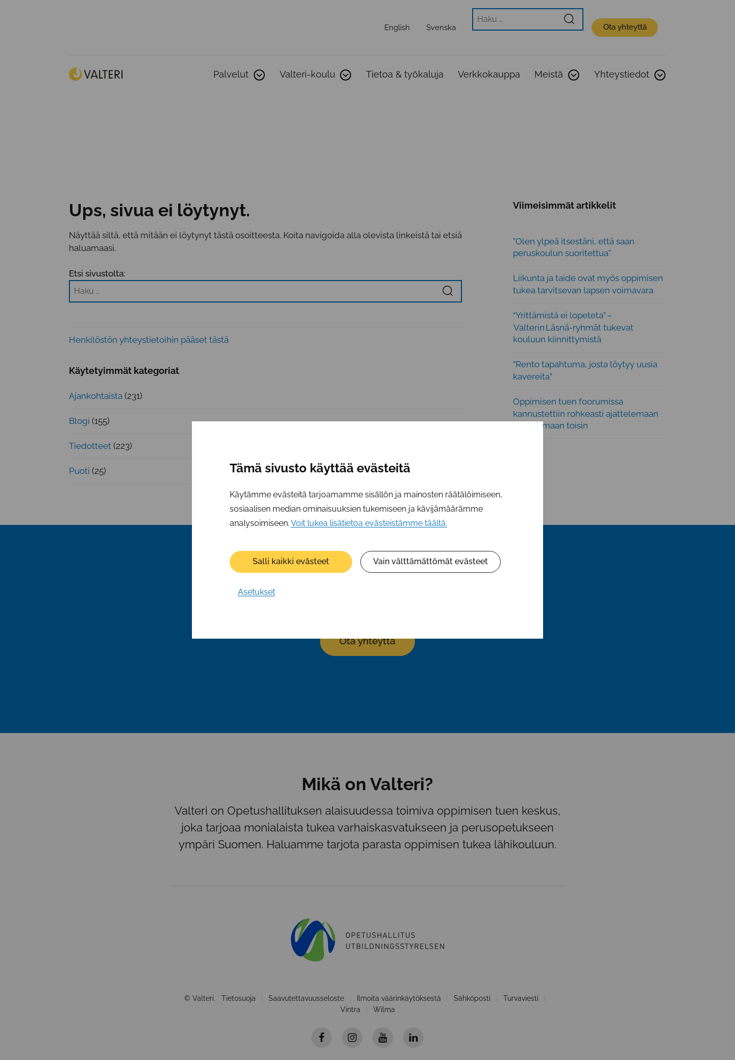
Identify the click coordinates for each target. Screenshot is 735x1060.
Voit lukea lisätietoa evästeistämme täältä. (369, 523)
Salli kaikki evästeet (291, 561)
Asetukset (256, 592)
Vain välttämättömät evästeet (430, 561)
